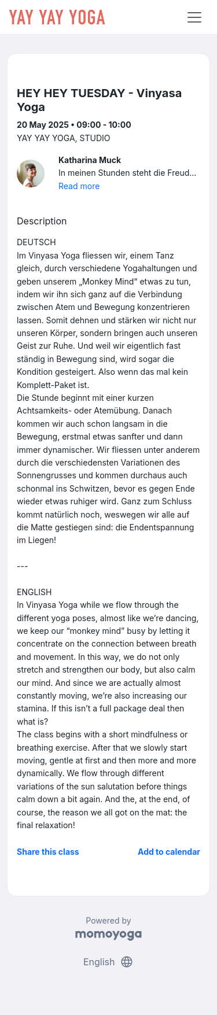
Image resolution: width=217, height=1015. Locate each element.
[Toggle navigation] (194, 17)
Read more (79, 186)
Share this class (48, 852)
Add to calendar (169, 852)
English (108, 962)
